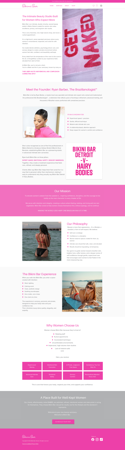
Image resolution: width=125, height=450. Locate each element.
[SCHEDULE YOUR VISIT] (63, 421)
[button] (97, 5)
